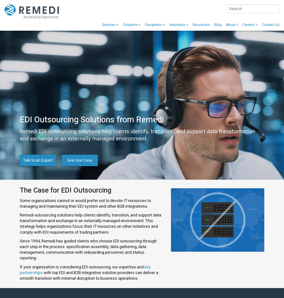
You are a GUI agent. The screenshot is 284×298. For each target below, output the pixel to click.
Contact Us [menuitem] (270, 25)
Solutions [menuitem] (130, 25)
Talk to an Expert (38, 160)
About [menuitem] (230, 25)
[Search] (253, 9)
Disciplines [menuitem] (153, 25)
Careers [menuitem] (249, 25)
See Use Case (79, 160)
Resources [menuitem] (201, 25)
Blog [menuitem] (217, 25)
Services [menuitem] (109, 25)
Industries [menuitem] (177, 25)
